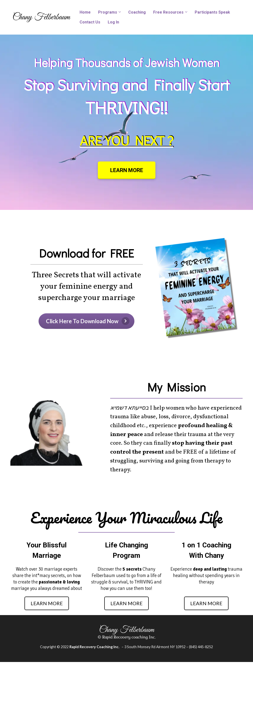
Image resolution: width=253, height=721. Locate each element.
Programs (107, 12)
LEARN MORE (126, 170)
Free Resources (168, 12)
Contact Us (90, 22)
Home (85, 12)
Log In (113, 22)
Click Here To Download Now (87, 321)
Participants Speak (212, 12)
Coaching (137, 12)
